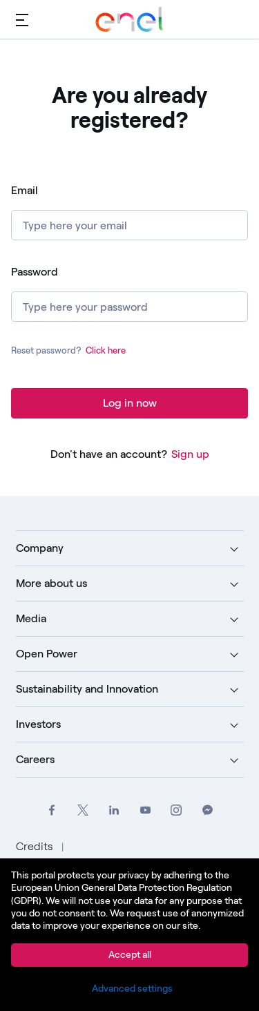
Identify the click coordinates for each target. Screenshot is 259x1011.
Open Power (46, 653)
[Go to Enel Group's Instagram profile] (176, 810)
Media (31, 618)
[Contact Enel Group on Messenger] (207, 810)
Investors (38, 724)
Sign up (190, 454)
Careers (35, 759)
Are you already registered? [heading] (130, 108)
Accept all (129, 955)
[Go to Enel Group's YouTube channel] (145, 810)
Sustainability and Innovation (87, 688)
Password (34, 271)
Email (24, 190)
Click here (106, 350)
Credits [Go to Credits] (36, 846)
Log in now (130, 403)
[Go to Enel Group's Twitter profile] (83, 810)
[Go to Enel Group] (130, 19)
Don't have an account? (108, 454)
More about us (51, 583)
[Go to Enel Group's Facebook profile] (52, 810)
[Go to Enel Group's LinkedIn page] (114, 810)
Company (40, 548)
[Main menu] (22, 19)
